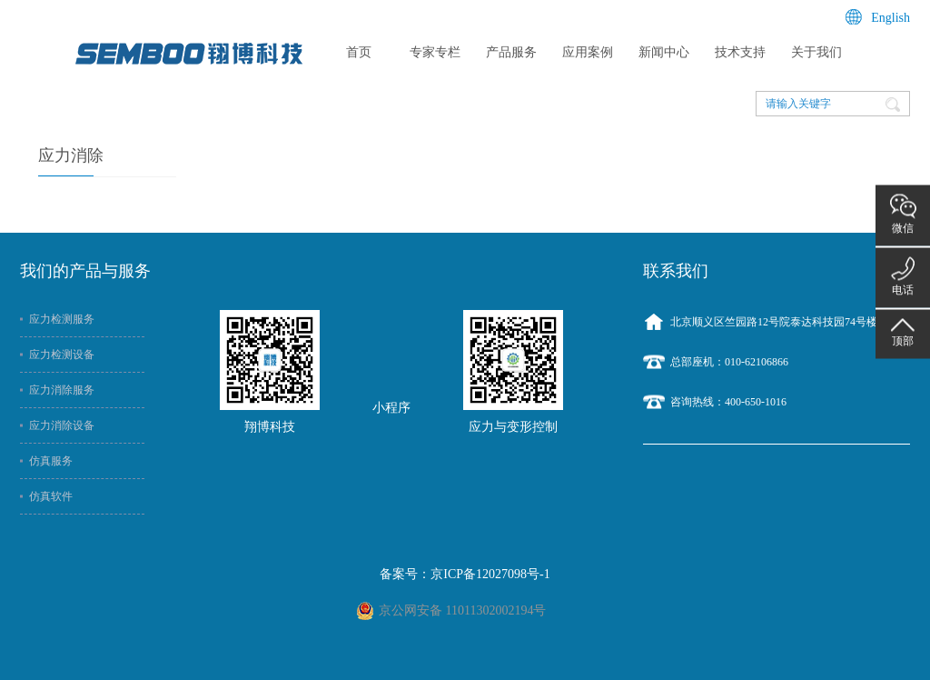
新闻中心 (663, 52)
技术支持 (740, 52)
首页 (358, 52)
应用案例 (587, 52)
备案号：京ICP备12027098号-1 (464, 574)
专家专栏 (435, 52)
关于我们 (816, 52)
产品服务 (511, 52)
